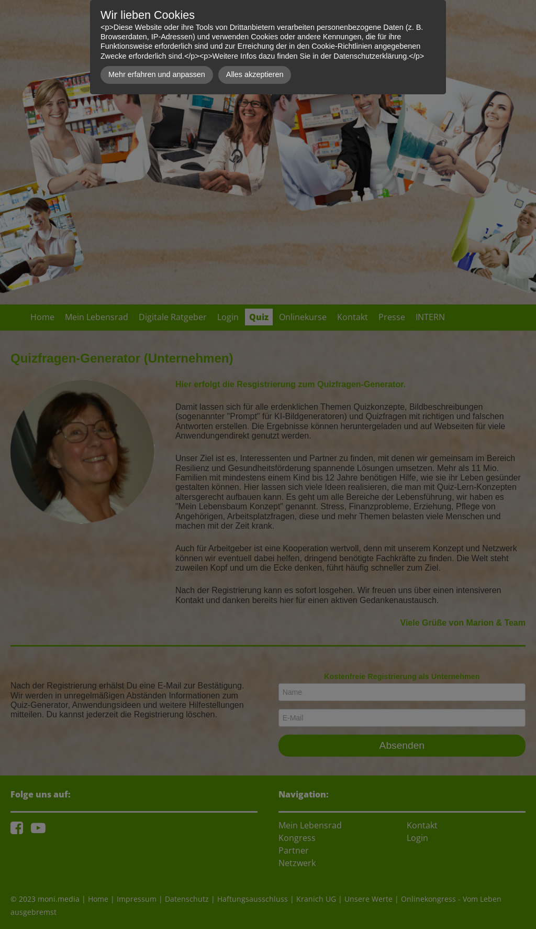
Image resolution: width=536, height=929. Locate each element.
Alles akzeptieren (255, 74)
